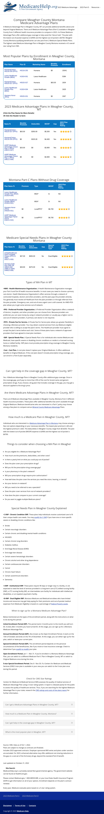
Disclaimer (7, 805)
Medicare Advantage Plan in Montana (44, 423)
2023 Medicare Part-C (11, 796)
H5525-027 (24, 82)
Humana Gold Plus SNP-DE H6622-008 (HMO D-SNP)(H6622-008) (9, 267)
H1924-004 (24, 89)
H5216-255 (24, 70)
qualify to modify (22, 649)
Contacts (32, 805)
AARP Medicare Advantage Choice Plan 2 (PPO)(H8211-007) (11, 147)
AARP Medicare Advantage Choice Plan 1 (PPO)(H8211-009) (11, 157)
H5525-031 (24, 96)
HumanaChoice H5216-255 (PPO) (10, 70)
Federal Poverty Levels (59, 604)
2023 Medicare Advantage (67, 7)
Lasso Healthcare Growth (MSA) (10, 76)
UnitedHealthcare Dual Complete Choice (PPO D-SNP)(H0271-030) (10, 256)
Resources (95, 7)
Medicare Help (23, 811)
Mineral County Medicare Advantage (46, 407)
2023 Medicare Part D (30, 796)
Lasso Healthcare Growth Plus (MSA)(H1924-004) (11, 193)
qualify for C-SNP (40, 517)
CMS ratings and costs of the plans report (51, 690)
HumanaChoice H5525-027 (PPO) (10, 82)
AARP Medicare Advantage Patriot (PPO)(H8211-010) (10, 217)
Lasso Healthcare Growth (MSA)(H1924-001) (10, 201)
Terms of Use (20, 805)
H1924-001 (24, 76)
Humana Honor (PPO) (9, 96)
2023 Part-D (84, 7)
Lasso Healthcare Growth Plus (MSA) (10, 89)
